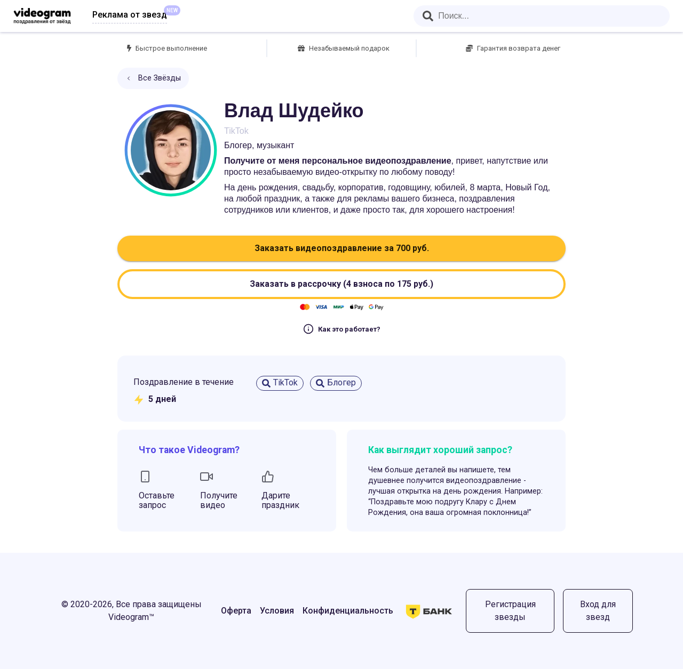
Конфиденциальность (348, 611)
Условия (277, 611)
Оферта (236, 611)
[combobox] (542, 16)
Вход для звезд (598, 610)
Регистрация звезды (510, 610)
